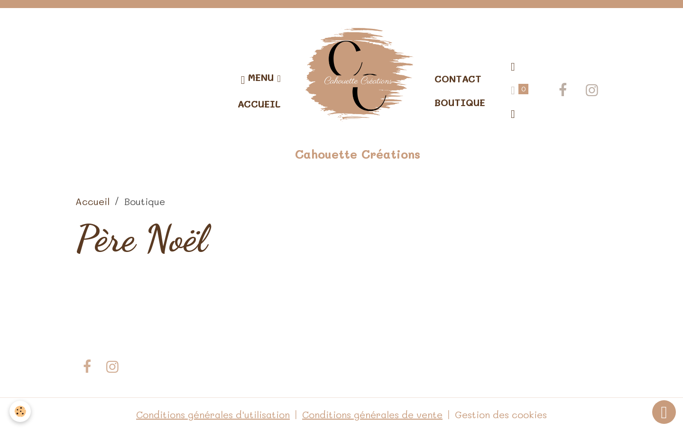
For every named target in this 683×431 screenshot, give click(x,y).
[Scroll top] (664, 412)
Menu (259, 79)
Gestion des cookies (501, 414)
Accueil (259, 104)
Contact (457, 78)
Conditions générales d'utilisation (213, 414)
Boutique (459, 102)
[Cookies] (20, 411)
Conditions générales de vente (372, 414)
